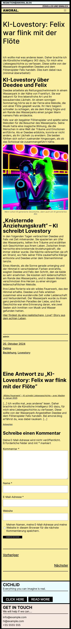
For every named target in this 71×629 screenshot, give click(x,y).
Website (8, 510)
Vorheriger (11, 555)
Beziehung (9, 352)
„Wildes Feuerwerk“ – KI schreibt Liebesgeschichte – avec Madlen (34, 395)
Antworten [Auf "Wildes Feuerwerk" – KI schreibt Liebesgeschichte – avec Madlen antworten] (8, 424)
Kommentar (11, 448)
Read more (40, 599)
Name (7, 483)
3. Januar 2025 (10, 398)
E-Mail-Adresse (13, 496)
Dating (7, 348)
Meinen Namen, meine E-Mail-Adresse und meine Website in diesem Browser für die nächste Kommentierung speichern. (36, 527)
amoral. (11, 10)
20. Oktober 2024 (14, 343)
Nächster (61, 565)
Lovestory (24, 352)
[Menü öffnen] (65, 10)
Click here (15, 599)
